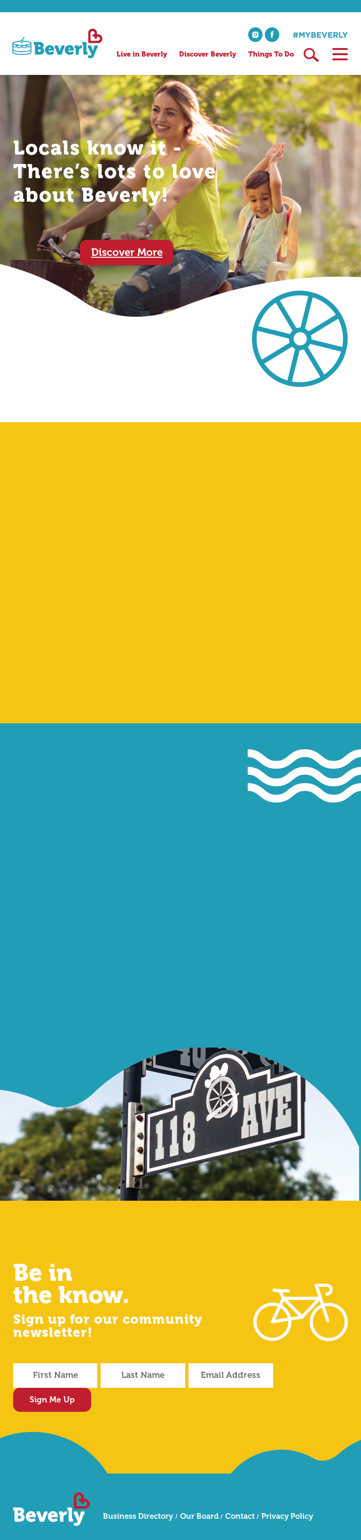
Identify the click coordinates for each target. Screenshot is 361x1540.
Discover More (127, 252)
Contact (240, 1492)
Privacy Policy (287, 1492)
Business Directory (138, 1492)
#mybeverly (320, 34)
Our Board (199, 1492)
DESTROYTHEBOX (281, 1524)
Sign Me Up (312, 1375)
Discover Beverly (207, 54)
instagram (255, 34)
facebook (272, 34)
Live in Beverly (142, 54)
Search (311, 55)
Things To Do (271, 54)
